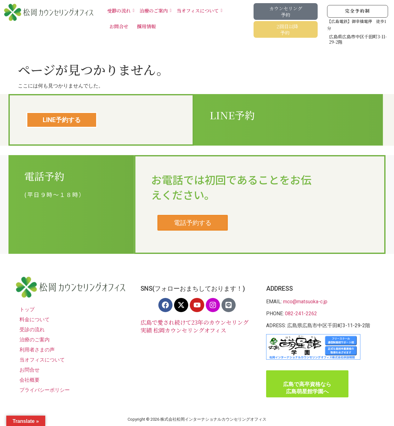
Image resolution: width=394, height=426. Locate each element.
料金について (34, 319)
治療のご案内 (155, 10)
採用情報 (146, 26)
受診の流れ (120, 10)
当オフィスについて (199, 10)
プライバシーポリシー (44, 390)
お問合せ (118, 26)
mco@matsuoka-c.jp (305, 302)
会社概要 (29, 380)
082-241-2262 (301, 314)
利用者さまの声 (37, 350)
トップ (27, 309)
